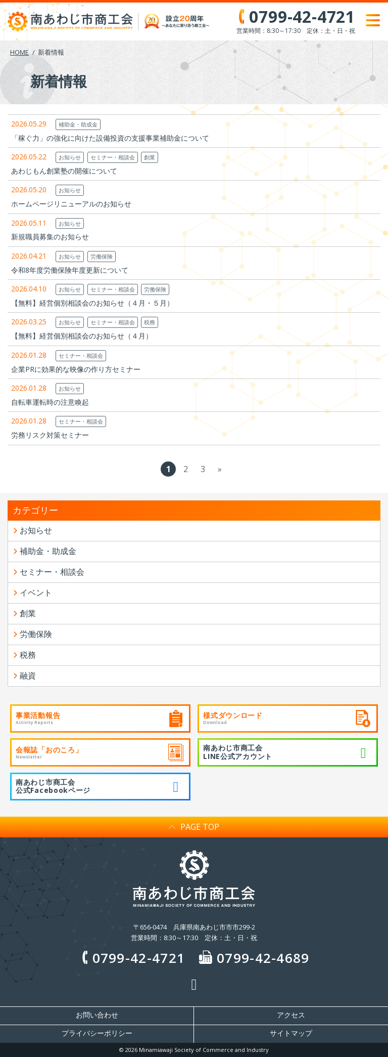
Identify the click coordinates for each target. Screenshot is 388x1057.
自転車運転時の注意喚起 (50, 402)
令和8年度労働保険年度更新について (69, 270)
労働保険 (101, 256)
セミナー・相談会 (112, 157)
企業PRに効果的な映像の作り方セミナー (75, 369)
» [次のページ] (220, 469)
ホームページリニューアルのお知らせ (71, 203)
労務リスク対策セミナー (50, 435)
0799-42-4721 (131, 958)
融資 (28, 675)
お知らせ (70, 157)
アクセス (291, 1015)
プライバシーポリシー (97, 1033)
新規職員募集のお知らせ (50, 236)
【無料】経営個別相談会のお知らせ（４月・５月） (92, 303)
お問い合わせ (97, 1015)
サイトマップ (291, 1033)
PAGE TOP (194, 826)
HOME (19, 52)
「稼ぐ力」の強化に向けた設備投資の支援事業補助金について (110, 138)
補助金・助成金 (78, 124)
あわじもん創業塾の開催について (64, 171)
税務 (149, 322)
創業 (149, 157)
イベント (36, 592)
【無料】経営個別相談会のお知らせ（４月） (82, 336)
